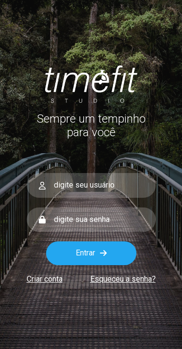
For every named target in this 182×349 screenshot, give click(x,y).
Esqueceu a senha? (123, 279)
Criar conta (45, 279)
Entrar (91, 252)
